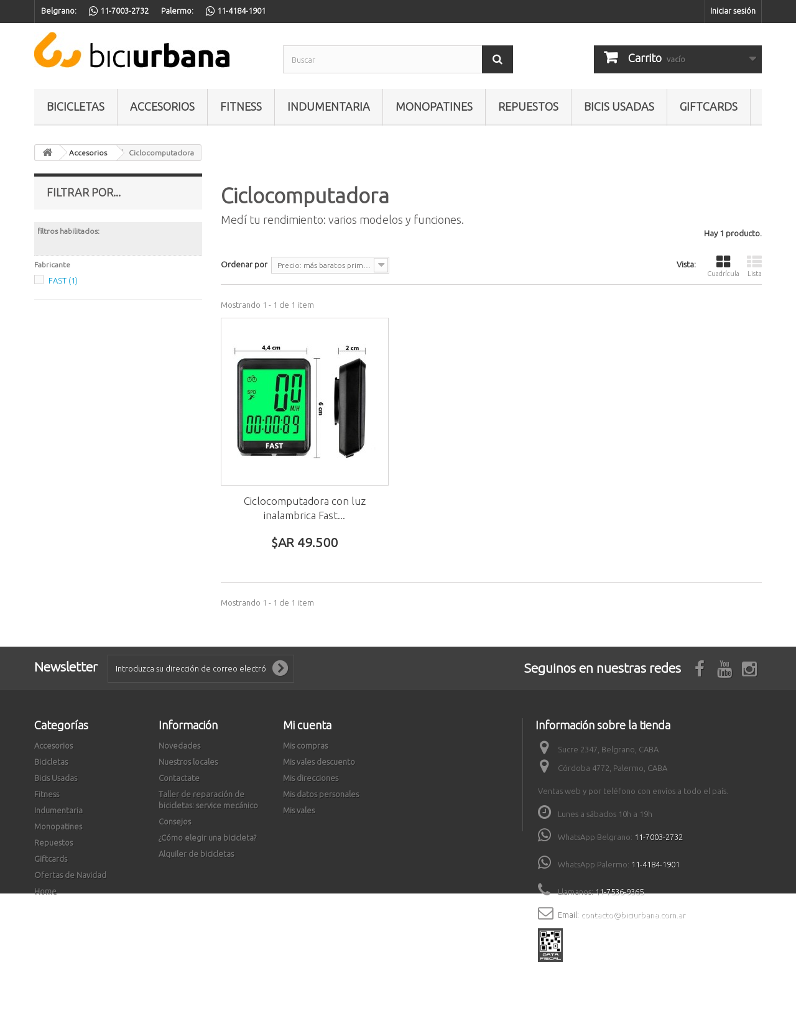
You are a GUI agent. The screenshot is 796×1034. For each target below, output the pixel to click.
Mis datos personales (321, 794)
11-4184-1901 (655, 864)
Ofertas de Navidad (70, 874)
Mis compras (305, 745)
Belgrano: (58, 10)
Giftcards (709, 106)
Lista (754, 265)
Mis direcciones (310, 777)
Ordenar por (244, 264)
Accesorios (162, 106)
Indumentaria (328, 106)
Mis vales (299, 810)
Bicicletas (75, 106)
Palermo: (177, 10)
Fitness (241, 106)
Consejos (175, 821)
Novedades (179, 745)
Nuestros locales (188, 761)
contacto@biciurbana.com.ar (633, 914)
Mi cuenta (307, 725)
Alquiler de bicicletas (196, 853)
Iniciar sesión (733, 10)
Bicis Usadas (619, 106)
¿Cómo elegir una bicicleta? (207, 837)
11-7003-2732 (658, 837)
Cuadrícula (723, 265)
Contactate (179, 777)
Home (45, 891)
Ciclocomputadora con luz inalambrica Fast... (305, 508)
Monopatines (434, 106)
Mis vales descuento (319, 761)
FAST (63, 280)
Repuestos (528, 106)
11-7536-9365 (619, 891)
